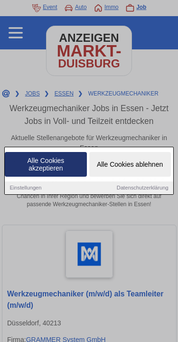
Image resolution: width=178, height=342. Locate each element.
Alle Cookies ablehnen (130, 165)
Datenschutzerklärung (143, 188)
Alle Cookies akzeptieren (46, 164)
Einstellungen (25, 188)
